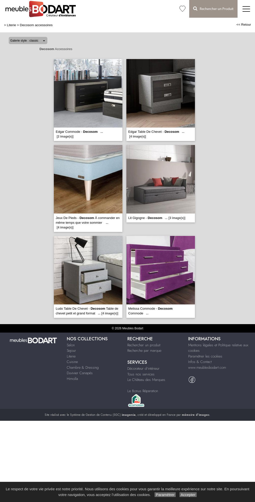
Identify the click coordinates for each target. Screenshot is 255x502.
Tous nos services (141, 374)
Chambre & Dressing (83, 367)
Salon (71, 345)
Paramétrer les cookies (205, 356)
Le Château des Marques (146, 379)
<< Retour (243, 24)
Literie (11, 25)
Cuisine (72, 361)
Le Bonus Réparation (142, 391)
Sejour (71, 350)
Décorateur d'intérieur (143, 368)
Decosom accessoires (36, 25)
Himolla (72, 378)
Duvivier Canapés (80, 373)
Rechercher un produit (143, 345)
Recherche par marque (144, 350)
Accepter (188, 495)
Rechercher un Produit (213, 8)
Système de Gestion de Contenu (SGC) (103, 415)
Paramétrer (165, 495)
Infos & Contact (200, 361)
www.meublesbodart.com (207, 367)
